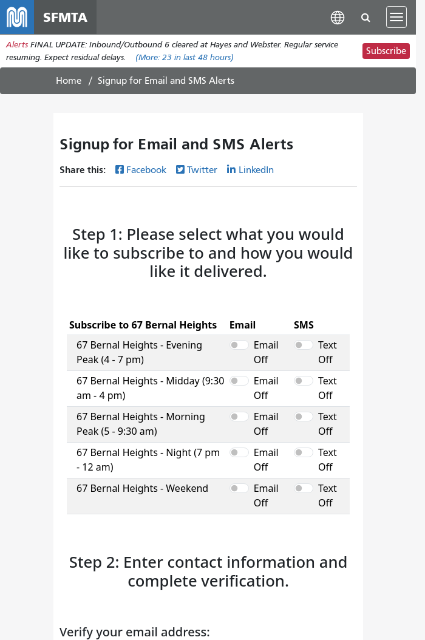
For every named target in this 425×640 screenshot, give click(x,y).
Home (68, 80)
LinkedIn (256, 170)
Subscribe (386, 51)
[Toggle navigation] (396, 17)
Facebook (146, 170)
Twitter (202, 170)
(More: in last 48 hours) (184, 57)
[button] (337, 17)
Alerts (17, 44)
